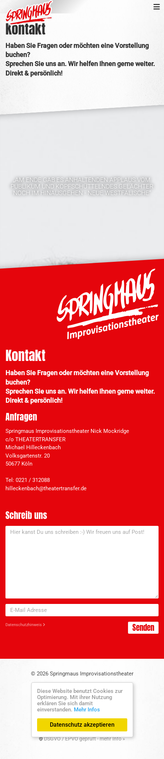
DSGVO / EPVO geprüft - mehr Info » (82, 739)
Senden (143, 627)
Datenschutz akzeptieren (82, 724)
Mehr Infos (87, 709)
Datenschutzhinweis (25, 624)
